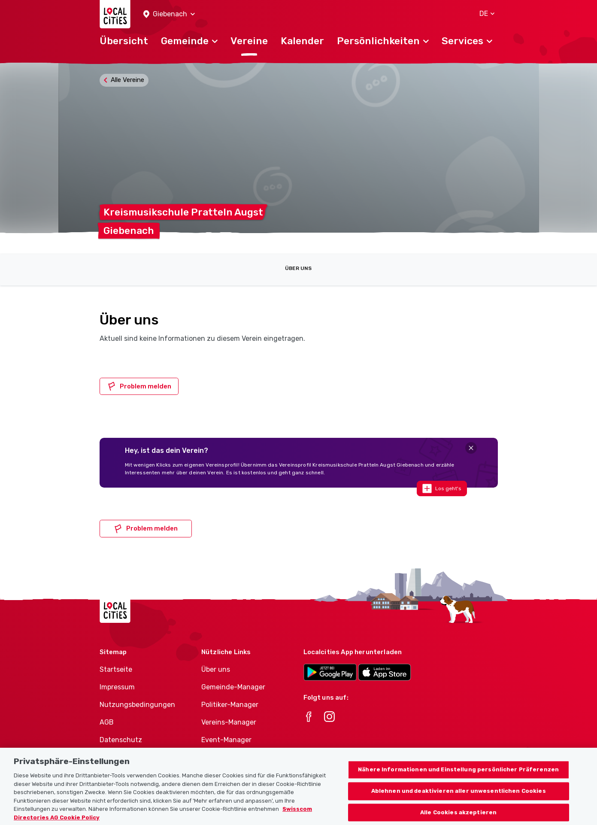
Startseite (116, 669)
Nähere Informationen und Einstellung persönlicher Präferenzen (458, 779)
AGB (107, 722)
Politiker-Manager (229, 705)
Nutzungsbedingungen (137, 705)
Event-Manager (226, 740)
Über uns (298, 268)
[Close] (471, 448)
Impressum (117, 687)
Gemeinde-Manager (233, 687)
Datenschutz (121, 740)
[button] (169, 14)
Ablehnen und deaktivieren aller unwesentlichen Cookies (458, 801)
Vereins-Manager (228, 722)
